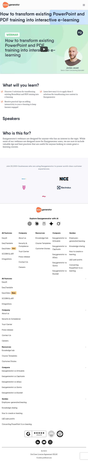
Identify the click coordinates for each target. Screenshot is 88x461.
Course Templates (43, 243)
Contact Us (23, 262)
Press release (24, 257)
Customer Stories (43, 248)
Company (23, 233)
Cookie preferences (44, 457)
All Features (7, 233)
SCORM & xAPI (8, 254)
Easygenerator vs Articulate (59, 239)
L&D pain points (75, 260)
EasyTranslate (7, 243)
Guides (72, 233)
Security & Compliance (24, 244)
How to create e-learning (76, 253)
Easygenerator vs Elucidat (59, 272)
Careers (22, 267)
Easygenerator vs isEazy (59, 255)
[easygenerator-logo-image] (11, 5)
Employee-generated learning (77, 239)
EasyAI (4, 238)
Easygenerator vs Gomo (59, 264)
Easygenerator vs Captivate (59, 247)
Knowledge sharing (77, 246)
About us (22, 238)
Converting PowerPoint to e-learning (76, 268)
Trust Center (24, 251)
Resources (40, 233)
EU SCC (44, 451)
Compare (56, 233)
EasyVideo (9, 248)
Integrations (7, 259)
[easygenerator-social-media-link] (38, 442)
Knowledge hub (42, 238)
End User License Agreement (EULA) (44, 454)
